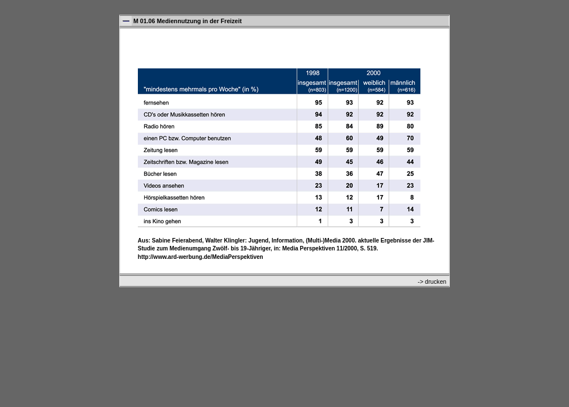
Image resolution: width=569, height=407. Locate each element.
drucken (435, 281)
